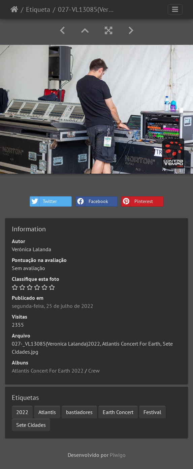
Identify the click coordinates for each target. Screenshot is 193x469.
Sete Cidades (31, 424)
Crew (94, 370)
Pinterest (137, 201)
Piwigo (118, 454)
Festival (152, 412)
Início (14, 9)
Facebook (92, 201)
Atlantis (47, 412)
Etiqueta (38, 9)
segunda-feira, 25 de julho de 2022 (52, 305)
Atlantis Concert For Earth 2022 (48, 370)
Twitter (43, 201)
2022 (22, 412)
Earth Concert (118, 412)
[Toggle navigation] (175, 9)
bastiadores (79, 412)
